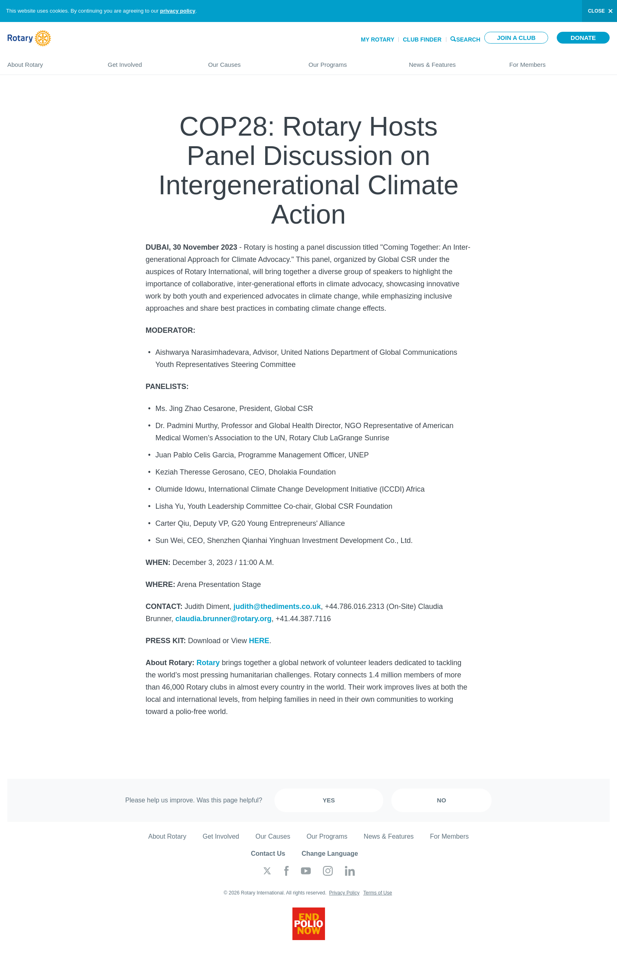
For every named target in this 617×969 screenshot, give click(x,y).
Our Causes (250, 61)
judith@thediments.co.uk (277, 606)
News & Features (451, 61)
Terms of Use (377, 893)
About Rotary (49, 61)
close (596, 11)
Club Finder (422, 39)
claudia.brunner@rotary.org (224, 619)
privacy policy (177, 11)
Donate (583, 37)
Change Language (329, 853)
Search (468, 39)
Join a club (516, 37)
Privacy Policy (344, 893)
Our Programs (351, 61)
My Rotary (377, 39)
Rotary (208, 663)
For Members (559, 61)
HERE (259, 641)
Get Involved (150, 61)
